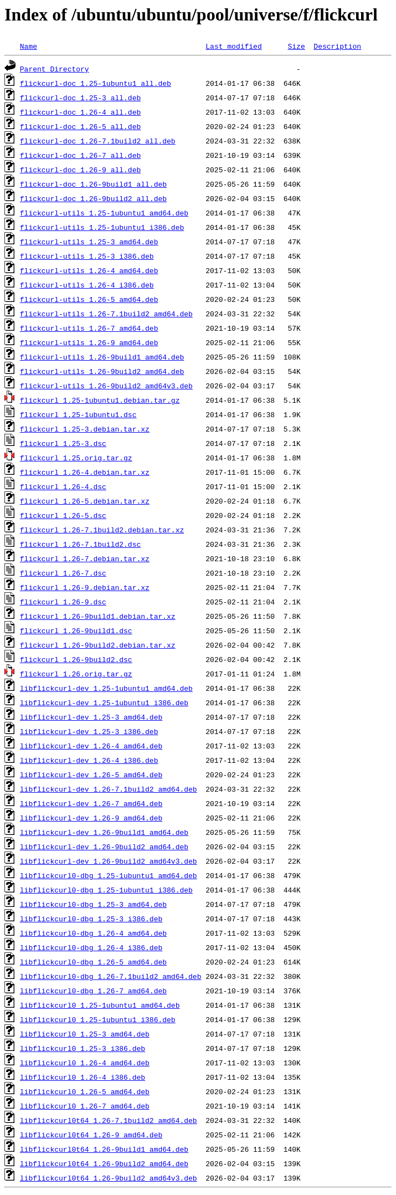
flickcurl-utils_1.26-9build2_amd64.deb (102, 371)
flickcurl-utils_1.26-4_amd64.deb (89, 270)
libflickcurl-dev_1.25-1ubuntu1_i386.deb (104, 702)
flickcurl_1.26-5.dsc (63, 515)
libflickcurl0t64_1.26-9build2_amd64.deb (104, 1163)
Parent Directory (54, 69)
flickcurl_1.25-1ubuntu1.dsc (78, 414)
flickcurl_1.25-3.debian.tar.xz (85, 429)
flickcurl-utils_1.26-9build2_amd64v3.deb (106, 386)
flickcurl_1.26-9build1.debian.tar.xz (98, 616)
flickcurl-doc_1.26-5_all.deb (80, 126)
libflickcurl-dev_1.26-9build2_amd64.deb (104, 847)
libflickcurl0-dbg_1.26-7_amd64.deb (93, 991)
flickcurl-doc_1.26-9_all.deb (80, 170)
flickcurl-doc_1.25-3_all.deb (80, 97)
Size (296, 46)
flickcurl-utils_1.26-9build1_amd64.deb (102, 357)
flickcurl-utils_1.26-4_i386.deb (87, 285)
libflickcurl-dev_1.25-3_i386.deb (89, 731)
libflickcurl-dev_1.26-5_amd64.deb (91, 774)
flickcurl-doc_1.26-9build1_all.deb (93, 184)
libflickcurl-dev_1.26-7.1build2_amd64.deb (108, 789)
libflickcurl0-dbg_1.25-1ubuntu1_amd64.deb (108, 875)
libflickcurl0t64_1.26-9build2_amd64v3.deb (108, 1178)
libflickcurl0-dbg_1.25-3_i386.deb (91, 919)
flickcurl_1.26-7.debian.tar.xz (85, 558)
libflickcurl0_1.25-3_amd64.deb (85, 1034)
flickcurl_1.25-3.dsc (63, 443)
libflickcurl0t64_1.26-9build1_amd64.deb (104, 1149)
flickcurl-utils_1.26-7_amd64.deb (89, 328)
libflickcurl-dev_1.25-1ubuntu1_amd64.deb (106, 688)
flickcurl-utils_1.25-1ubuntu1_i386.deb (102, 227)
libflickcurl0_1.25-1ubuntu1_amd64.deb (100, 1005)
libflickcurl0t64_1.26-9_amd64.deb (91, 1135)
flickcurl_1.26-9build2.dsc (76, 659)
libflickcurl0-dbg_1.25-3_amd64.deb (93, 904)
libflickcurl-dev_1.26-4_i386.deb (89, 760)
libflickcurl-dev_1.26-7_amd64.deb (91, 803)
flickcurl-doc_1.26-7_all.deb (80, 155)
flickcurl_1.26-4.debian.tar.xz (85, 472)
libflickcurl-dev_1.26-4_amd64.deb (91, 746)
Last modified (233, 46)
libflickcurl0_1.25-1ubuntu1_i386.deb (98, 1019)
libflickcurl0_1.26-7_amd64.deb (85, 1106)
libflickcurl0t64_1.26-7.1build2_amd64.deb (108, 1120)
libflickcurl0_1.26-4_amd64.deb (85, 1063)
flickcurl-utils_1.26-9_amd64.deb (89, 342)
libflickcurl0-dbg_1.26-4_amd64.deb (93, 933)
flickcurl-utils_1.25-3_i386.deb (87, 256)
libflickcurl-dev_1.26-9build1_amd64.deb (104, 832)
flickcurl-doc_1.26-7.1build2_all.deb (98, 141)
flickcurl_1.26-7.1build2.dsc (80, 544)
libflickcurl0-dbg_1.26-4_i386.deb (91, 947)
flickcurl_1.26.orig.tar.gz (76, 674)
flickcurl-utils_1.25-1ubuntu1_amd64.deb (104, 213)
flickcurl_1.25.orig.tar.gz (76, 458)
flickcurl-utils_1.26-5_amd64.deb (89, 299)
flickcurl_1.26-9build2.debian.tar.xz (98, 645)
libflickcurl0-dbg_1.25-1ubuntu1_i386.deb (106, 890)
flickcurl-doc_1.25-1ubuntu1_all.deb (95, 83)
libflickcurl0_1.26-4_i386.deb (82, 1077)
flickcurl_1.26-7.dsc (63, 573)
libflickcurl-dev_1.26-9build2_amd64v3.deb (108, 861)
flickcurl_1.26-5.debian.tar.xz (85, 501)
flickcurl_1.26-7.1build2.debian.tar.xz (102, 530)
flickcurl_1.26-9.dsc (63, 602)
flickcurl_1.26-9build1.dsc (76, 630)
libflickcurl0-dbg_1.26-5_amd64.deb (93, 962)
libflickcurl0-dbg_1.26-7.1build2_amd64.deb (111, 976)
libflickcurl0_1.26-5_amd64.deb (85, 1091)
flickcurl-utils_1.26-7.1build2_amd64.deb (106, 314)
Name (28, 46)
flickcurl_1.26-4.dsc (63, 486)
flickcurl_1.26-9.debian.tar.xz (85, 587)
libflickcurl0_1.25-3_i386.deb (82, 1048)
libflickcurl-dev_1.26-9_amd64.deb (91, 818)
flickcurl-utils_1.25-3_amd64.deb (89, 242)
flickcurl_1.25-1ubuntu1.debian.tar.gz (100, 400)
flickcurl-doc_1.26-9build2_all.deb (93, 198)
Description (337, 46)
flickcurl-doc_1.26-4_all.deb (80, 112)
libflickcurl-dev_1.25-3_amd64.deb (91, 717)
